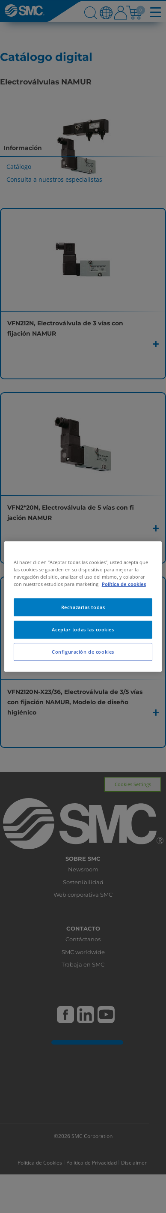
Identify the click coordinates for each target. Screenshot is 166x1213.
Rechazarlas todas (83, 607)
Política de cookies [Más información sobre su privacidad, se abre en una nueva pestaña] (124, 584)
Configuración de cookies (83, 652)
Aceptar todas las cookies (83, 629)
